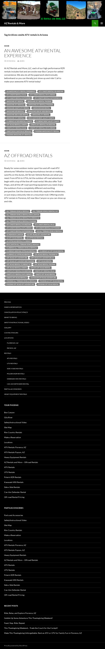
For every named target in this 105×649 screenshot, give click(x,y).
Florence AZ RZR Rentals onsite (19, 121)
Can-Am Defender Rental (18, 384)
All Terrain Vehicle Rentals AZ (45, 211)
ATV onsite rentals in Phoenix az (48, 98)
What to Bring (10, 317)
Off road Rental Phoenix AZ (46, 254)
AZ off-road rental (15, 238)
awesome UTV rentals (16, 118)
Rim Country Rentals (13, 432)
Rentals (7, 353)
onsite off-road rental (45, 274)
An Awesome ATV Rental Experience (32, 53)
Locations (8, 338)
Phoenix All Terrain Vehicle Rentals (21, 281)
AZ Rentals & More (14, 23)
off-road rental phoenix (44, 264)
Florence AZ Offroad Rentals (19, 254)
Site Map (8, 427)
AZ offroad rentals (35, 238)
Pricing (7, 302)
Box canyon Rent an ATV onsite (41, 118)
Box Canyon (9, 412)
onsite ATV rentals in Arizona (43, 125)
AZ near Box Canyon (15, 234)
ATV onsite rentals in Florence (42, 95)
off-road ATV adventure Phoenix (20, 261)
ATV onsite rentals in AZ (16, 95)
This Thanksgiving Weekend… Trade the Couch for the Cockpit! (31, 628)
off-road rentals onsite (17, 125)
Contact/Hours (11, 333)
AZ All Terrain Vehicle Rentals (49, 231)
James (21, 61)
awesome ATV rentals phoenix (40, 105)
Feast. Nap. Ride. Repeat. (14, 623)
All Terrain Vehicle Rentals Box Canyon (23, 214)
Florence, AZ (12, 343)
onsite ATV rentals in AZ (16, 128)
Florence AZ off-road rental (52, 251)
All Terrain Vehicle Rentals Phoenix (21, 221)
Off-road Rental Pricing (14, 497)
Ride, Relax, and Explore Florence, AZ (20, 613)
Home (6, 46)
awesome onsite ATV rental (18, 108)
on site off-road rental (41, 268)
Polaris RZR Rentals (15, 374)
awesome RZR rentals (15, 111)
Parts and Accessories (13, 515)
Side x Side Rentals (15, 369)
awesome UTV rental (40, 115)
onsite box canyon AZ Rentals (19, 131)
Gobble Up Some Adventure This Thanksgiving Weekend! (28, 618)
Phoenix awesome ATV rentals (19, 134)
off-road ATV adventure (17, 258)
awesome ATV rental (15, 101)
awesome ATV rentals (15, 105)
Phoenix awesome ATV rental (47, 131)
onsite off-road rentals (17, 278)
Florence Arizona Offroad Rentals (21, 251)
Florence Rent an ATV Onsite (47, 121)
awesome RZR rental (41, 108)
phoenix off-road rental (48, 284)
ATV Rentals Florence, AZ (15, 447)
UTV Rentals (12, 363)
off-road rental (45, 261)
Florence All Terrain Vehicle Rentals (22, 248)
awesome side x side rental (17, 115)
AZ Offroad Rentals (28, 155)
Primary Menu (101, 23)
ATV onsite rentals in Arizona (51, 91)
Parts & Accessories (12, 389)
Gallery (7, 328)
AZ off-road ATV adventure (38, 234)
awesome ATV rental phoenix (39, 101)
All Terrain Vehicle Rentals (18, 211)
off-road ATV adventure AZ (42, 258)
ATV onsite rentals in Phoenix (19, 98)
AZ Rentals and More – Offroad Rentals (21, 462)
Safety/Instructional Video (16, 322)
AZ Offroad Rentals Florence (19, 241)
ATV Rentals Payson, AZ (14, 452)
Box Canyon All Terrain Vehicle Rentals (23, 244)
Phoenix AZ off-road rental (51, 281)
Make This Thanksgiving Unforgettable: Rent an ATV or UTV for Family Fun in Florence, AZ (43, 633)
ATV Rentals (12, 358)
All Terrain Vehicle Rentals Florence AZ (23, 218)
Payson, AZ (11, 348)
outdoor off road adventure (43, 278)
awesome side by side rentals (40, 111)
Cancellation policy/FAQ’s (16, 312)
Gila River (8, 417)
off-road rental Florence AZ (19, 264)
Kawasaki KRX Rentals (16, 379)
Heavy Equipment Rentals (15, 394)
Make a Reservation (13, 307)
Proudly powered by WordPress (15, 646)
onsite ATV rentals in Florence (42, 128)
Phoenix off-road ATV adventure (20, 284)
